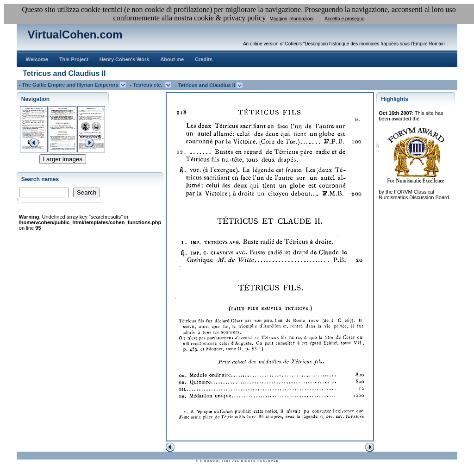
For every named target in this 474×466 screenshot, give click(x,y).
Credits (203, 59)
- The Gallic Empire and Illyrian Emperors (69, 85)
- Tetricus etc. (147, 85)
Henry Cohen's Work (125, 59)
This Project (73, 59)
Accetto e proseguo (344, 18)
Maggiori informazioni (291, 18)
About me (172, 59)
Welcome (37, 59)
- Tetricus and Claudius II (206, 85)
